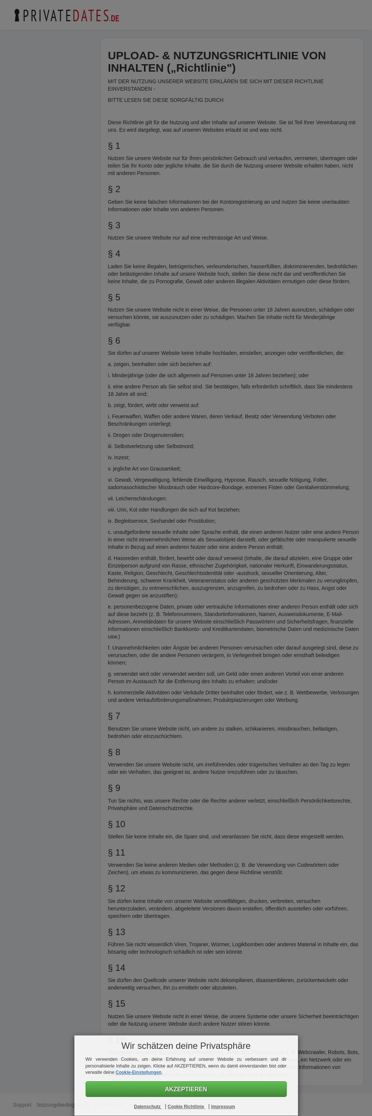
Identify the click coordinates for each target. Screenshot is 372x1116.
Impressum (223, 1106)
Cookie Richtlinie (186, 1106)
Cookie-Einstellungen (139, 1072)
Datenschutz (148, 1106)
